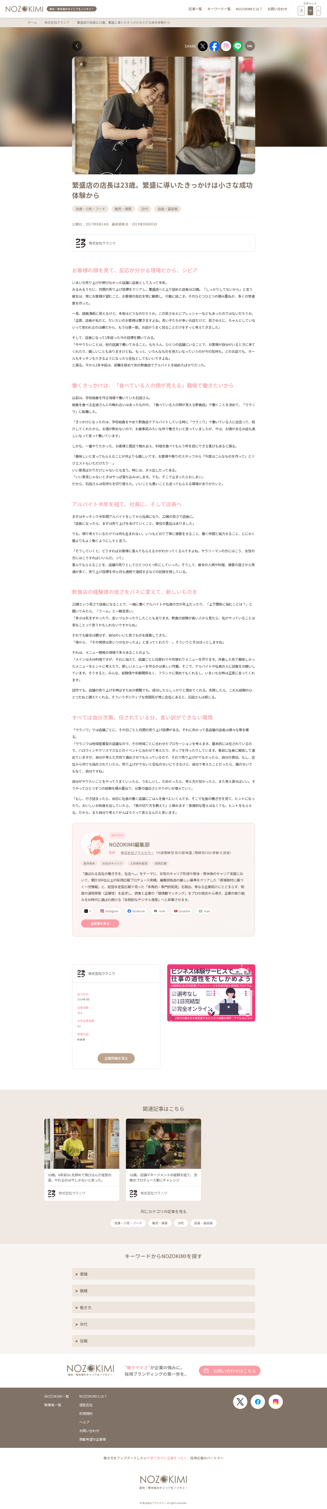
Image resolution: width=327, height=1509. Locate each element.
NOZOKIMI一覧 (56, 1396)
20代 (181, 1223)
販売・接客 (160, 1223)
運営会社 (86, 1405)
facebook (136, 911)
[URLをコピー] (250, 46)
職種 (84, 1291)
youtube (182, 911)
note (159, 911)
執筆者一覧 (52, 1405)
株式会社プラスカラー (137, 852)
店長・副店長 (203, 1223)
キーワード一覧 (219, 8)
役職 (84, 1341)
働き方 (85, 1307)
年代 (84, 1324)
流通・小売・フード (128, 1223)
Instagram (109, 911)
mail (204, 911)
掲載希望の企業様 (92, 1439)
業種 (84, 1274)
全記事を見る (100, 923)
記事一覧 (195, 8)
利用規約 (86, 1413)
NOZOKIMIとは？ (249, 8)
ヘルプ (84, 1422)
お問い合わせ (277, 8)
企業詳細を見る (116, 1058)
